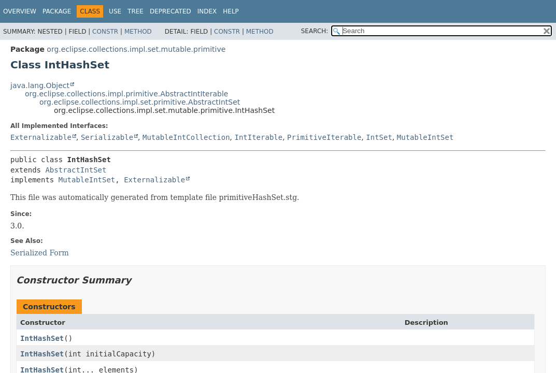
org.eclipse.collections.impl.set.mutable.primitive (136, 49)
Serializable (107, 137)
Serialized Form (39, 253)
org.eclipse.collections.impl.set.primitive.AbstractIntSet (139, 102)
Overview (19, 11)
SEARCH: (315, 31)
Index (207, 11)
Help (231, 11)
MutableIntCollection (186, 137)
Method (138, 31)
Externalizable (41, 137)
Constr (105, 31)
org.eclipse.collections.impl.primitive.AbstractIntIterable (126, 94)
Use (115, 11)
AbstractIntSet (75, 170)
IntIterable (258, 137)
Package (56, 11)
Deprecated (170, 11)
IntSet (379, 137)
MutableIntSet (425, 137)
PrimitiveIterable (324, 137)
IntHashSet (42, 338)
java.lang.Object (39, 85)
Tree (135, 11)
